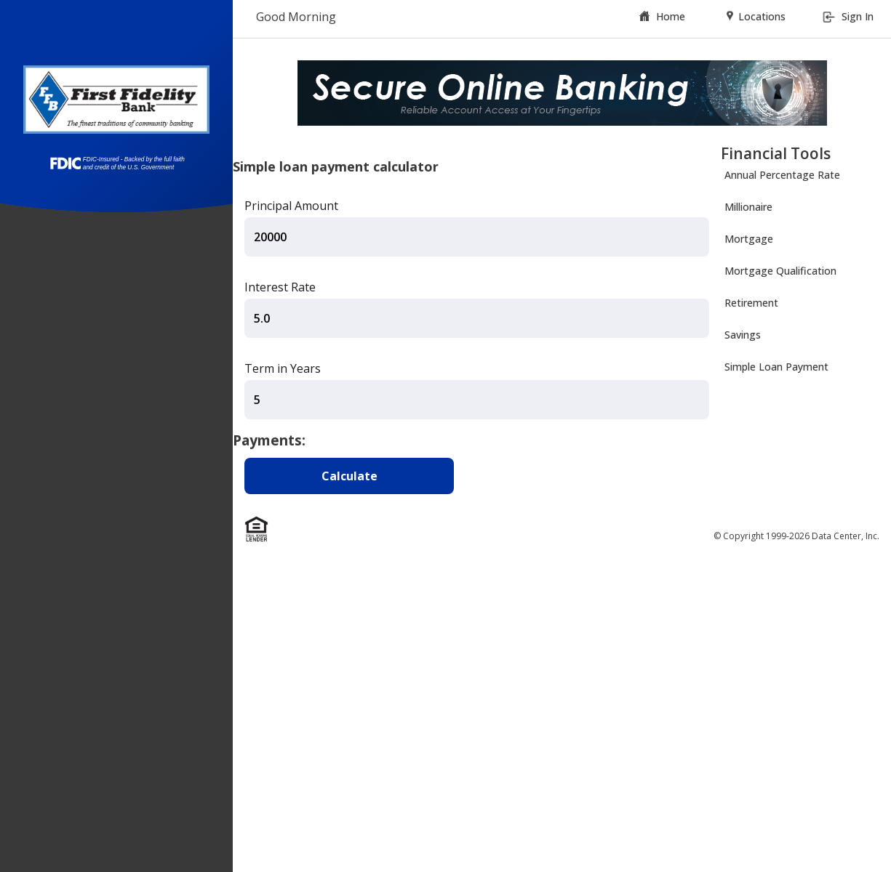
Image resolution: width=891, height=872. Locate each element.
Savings (742, 335)
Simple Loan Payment (776, 367)
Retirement (751, 303)
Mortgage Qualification (780, 271)
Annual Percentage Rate (782, 175)
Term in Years (282, 368)
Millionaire (748, 207)
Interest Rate (280, 287)
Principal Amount (291, 206)
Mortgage (748, 239)
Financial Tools (776, 153)
